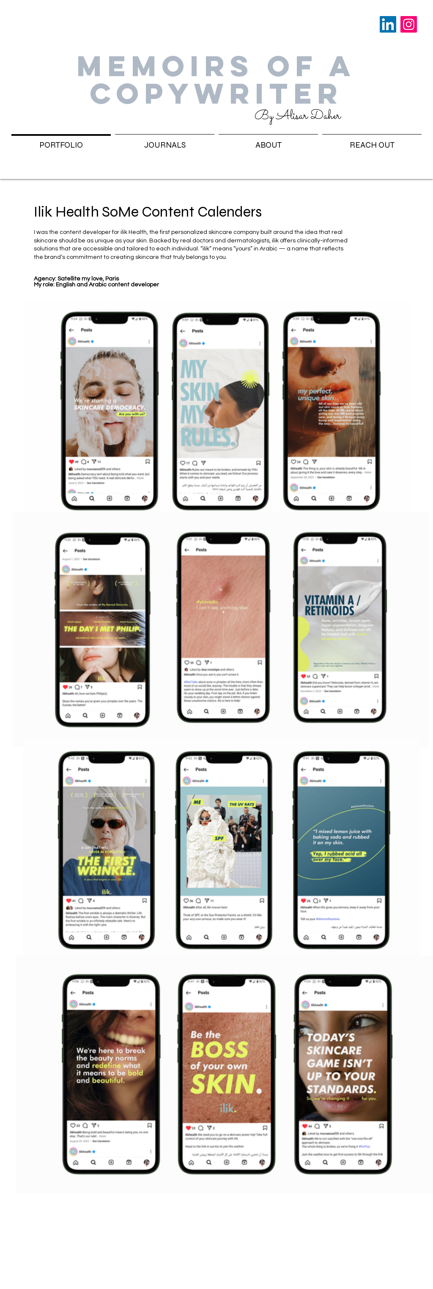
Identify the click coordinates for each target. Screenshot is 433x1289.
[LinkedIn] (388, 24)
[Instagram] (408, 24)
